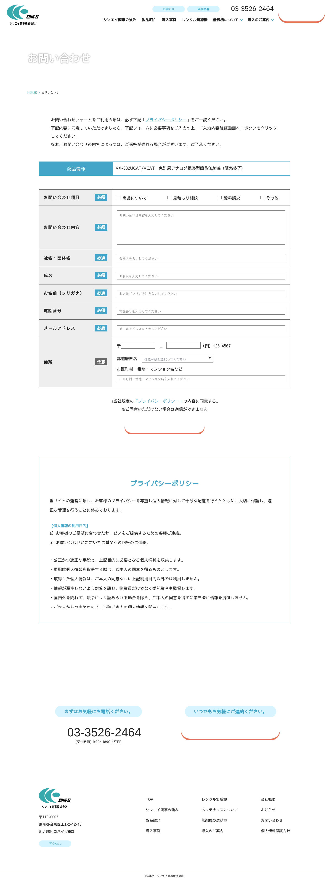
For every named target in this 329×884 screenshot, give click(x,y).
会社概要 (203, 9)
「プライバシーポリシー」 (158, 401)
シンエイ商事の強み (119, 19)
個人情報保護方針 (275, 831)
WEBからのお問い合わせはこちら (233, 730)
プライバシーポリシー (165, 120)
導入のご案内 (212, 831)
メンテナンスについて (220, 810)
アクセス (55, 844)
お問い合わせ (304, 12)
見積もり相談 (185, 198)
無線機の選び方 (214, 821)
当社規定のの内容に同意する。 (165, 401)
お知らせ (168, 9)
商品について (134, 198)
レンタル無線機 (195, 19)
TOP (149, 800)
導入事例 (169, 19)
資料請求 (232, 198)
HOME (32, 92)
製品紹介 (149, 19)
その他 (272, 198)
